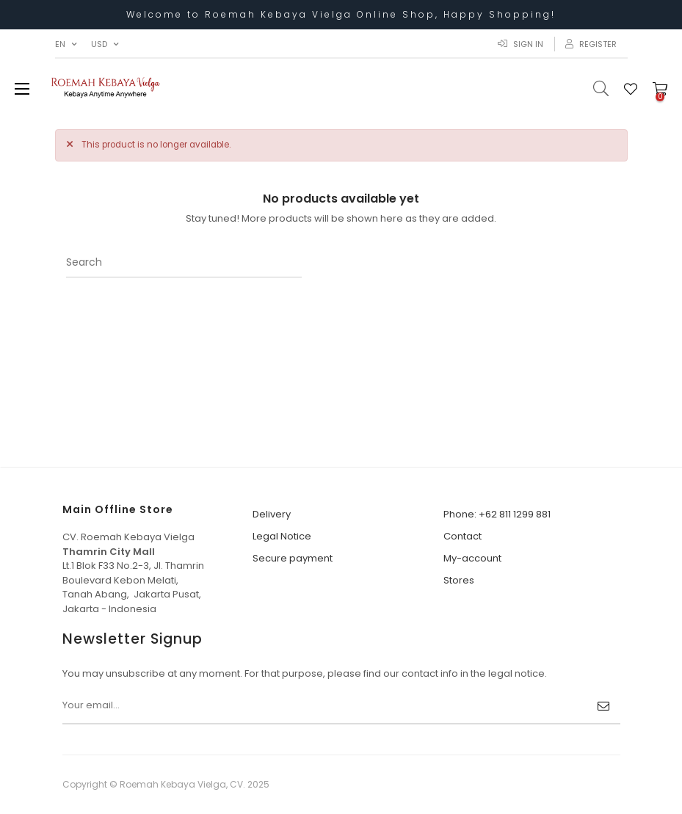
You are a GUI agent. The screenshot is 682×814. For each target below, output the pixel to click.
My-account (472, 558)
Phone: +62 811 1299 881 (497, 514)
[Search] (184, 262)
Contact (462, 536)
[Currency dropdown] (104, 44)
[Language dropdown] (65, 44)
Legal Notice (282, 536)
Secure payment (293, 558)
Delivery (272, 514)
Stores (458, 580)
